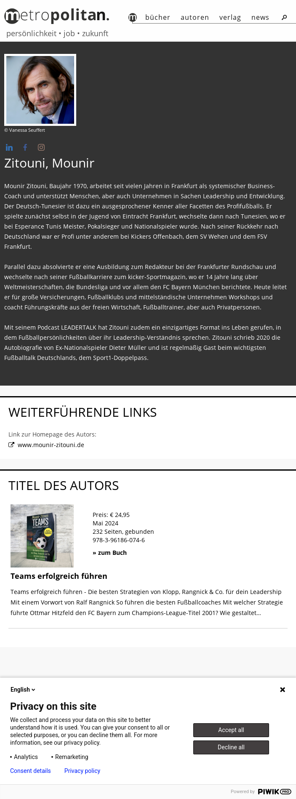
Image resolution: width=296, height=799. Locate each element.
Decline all (231, 747)
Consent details (30, 770)
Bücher (158, 17)
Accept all (231, 730)
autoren (195, 17)
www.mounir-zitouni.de (51, 445)
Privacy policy (82, 770)
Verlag (230, 17)
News (260, 17)
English (24, 689)
